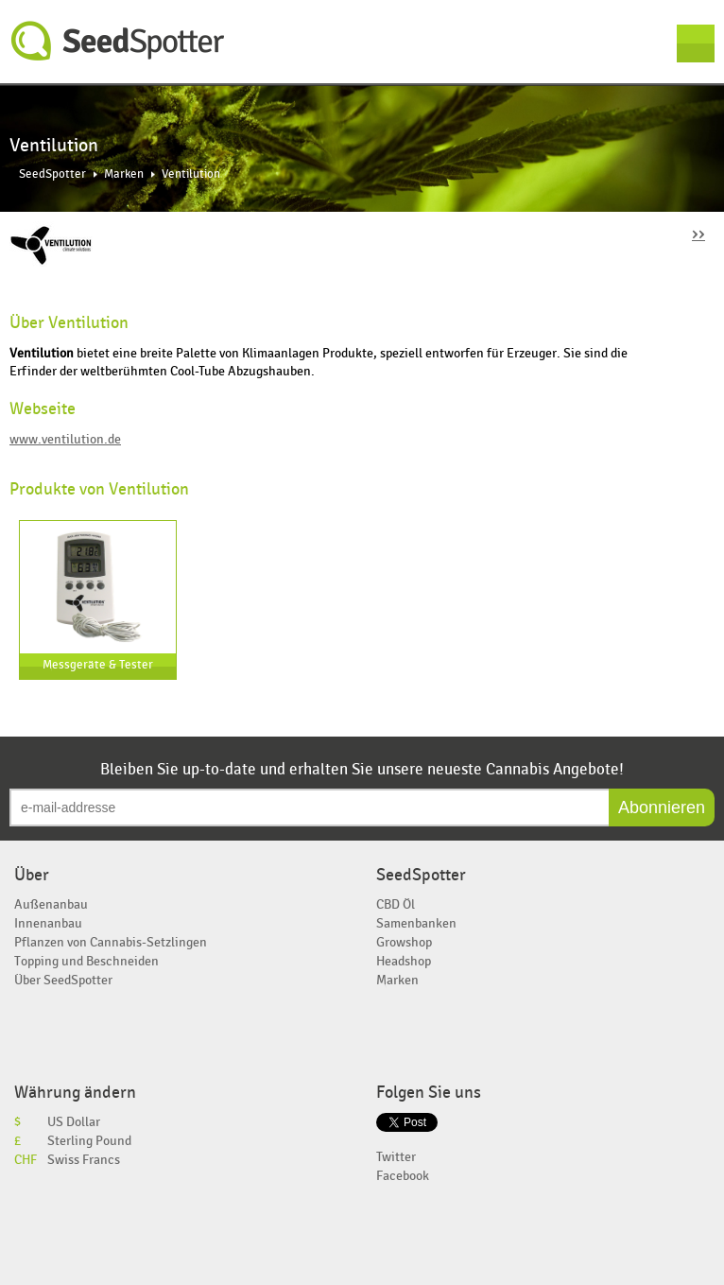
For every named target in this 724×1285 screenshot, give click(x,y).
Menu (696, 43)
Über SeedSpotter (63, 980)
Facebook (402, 1176)
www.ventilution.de (65, 439)
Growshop (404, 942)
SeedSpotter (118, 41)
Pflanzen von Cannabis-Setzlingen (110, 942)
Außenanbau (51, 904)
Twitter (396, 1157)
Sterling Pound (89, 1141)
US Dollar (73, 1122)
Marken (124, 174)
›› (698, 233)
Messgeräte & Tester (98, 665)
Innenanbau (48, 923)
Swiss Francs (83, 1160)
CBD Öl (395, 904)
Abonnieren (661, 807)
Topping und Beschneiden (86, 961)
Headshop (403, 961)
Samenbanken (416, 923)
